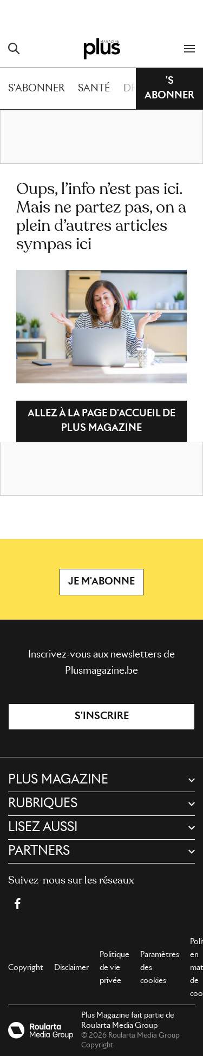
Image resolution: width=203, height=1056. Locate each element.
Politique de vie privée (114, 968)
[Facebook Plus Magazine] (17, 903)
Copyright (25, 968)
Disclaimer (71, 968)
